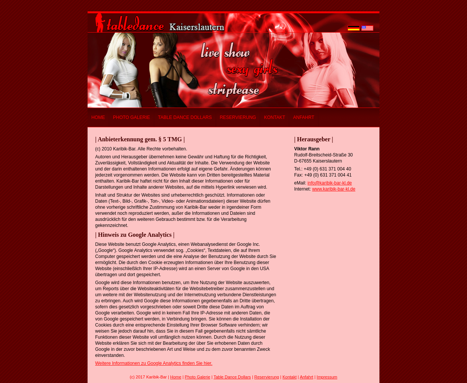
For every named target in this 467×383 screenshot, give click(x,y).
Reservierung (238, 117)
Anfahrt (303, 117)
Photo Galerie (131, 117)
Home (98, 117)
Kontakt (274, 117)
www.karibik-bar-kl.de (333, 189)
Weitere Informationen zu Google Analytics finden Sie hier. (153, 363)
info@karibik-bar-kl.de (329, 183)
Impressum (327, 377)
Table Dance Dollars (185, 117)
